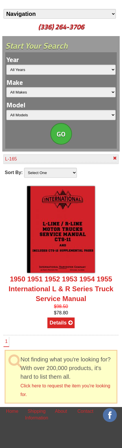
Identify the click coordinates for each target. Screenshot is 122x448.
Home (12, 411)
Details (60, 323)
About (61, 411)
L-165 (61, 158)
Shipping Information (36, 414)
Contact (85, 411)
